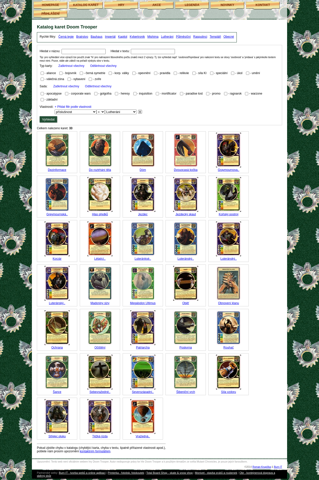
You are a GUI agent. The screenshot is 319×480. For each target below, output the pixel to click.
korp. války (122, 73)
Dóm (143, 170)
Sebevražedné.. (99, 392)
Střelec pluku (57, 436)
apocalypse (54, 93)
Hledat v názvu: (50, 51)
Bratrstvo (82, 36)
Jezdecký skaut (185, 214)
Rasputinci (200, 36)
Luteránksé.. (143, 258)
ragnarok (235, 93)
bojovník (71, 73)
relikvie (184, 73)
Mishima (153, 36)
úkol (239, 73)
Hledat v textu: (120, 51)
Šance (57, 392)
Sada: (75, 86)
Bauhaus (96, 36)
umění (256, 73)
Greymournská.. (57, 214)
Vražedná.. (143, 436)
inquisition (145, 93)
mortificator (169, 93)
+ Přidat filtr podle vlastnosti (73, 107)
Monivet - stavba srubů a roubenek (216, 472)
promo (216, 93)
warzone (256, 93)
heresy (125, 93)
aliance (51, 73)
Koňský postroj (229, 214)
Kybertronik (137, 36)
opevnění (144, 73)
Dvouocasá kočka (186, 170)
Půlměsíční (183, 36)
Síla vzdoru (228, 392)
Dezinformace (57, 170)
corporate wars (80, 93)
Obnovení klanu (228, 303)
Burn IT (278, 467)
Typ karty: (78, 66)
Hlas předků (100, 214)
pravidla (165, 73)
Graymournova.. (228, 170)
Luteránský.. (185, 258)
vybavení (79, 79)
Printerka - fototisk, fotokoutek (126, 472)
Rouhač (228, 347)
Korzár (57, 258)
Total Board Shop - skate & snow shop (169, 472)
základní (52, 99)
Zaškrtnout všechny (71, 66)
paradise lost (194, 93)
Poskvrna (185, 347)
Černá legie (66, 36)
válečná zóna (55, 79)
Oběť (185, 303)
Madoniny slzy (99, 303)
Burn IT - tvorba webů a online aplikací (82, 472)
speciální (222, 73)
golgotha (105, 93)
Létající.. (99, 258)
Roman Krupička (261, 467)
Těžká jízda (99, 436)
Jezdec (143, 214)
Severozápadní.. (143, 392)
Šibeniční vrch (185, 392)
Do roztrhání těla (100, 170)
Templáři (215, 36)
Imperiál (110, 36)
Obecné (229, 36)
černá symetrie (95, 73)
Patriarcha (143, 347)
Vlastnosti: (46, 107)
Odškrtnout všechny (103, 66)
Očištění (99, 347)
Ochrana (57, 347)
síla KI (202, 73)
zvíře (98, 79)
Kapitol (122, 36)
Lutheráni (167, 36)
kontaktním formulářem (95, 451)
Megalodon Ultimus (143, 303)
